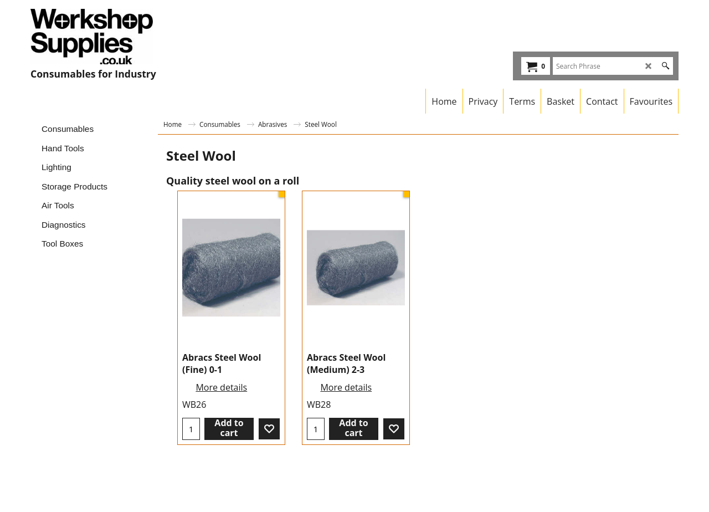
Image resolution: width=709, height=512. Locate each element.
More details (221, 387)
